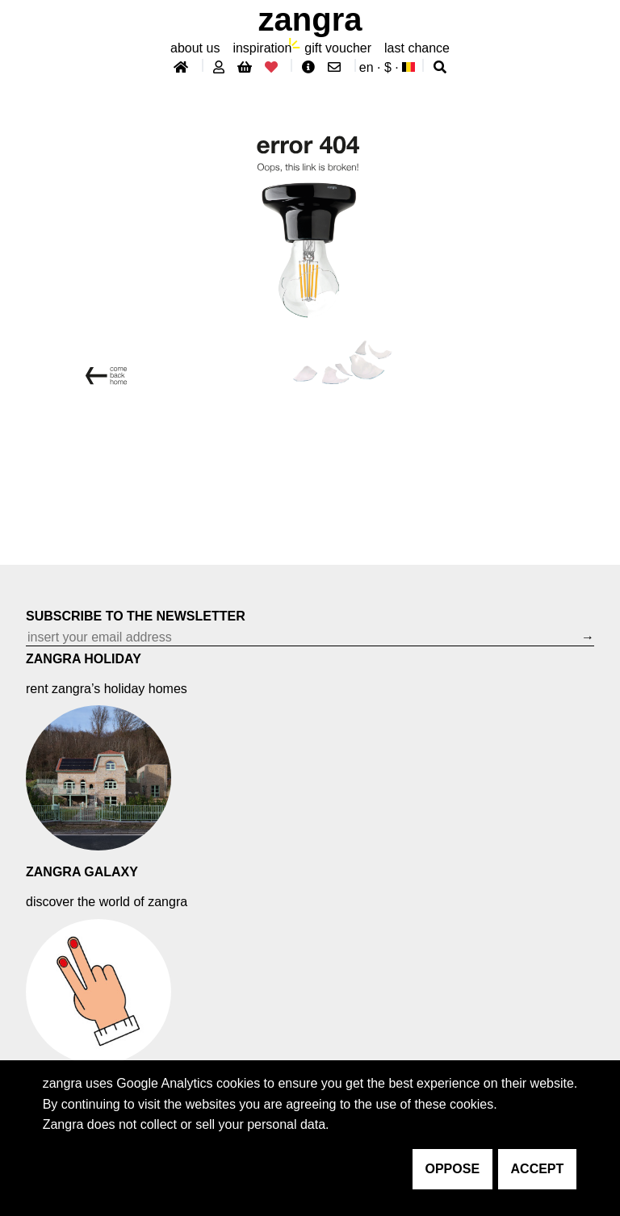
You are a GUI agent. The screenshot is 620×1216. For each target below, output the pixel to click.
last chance (417, 48)
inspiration (261, 48)
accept (537, 1169)
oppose (452, 1169)
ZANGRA (310, 19)
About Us (195, 48)
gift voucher (337, 48)
